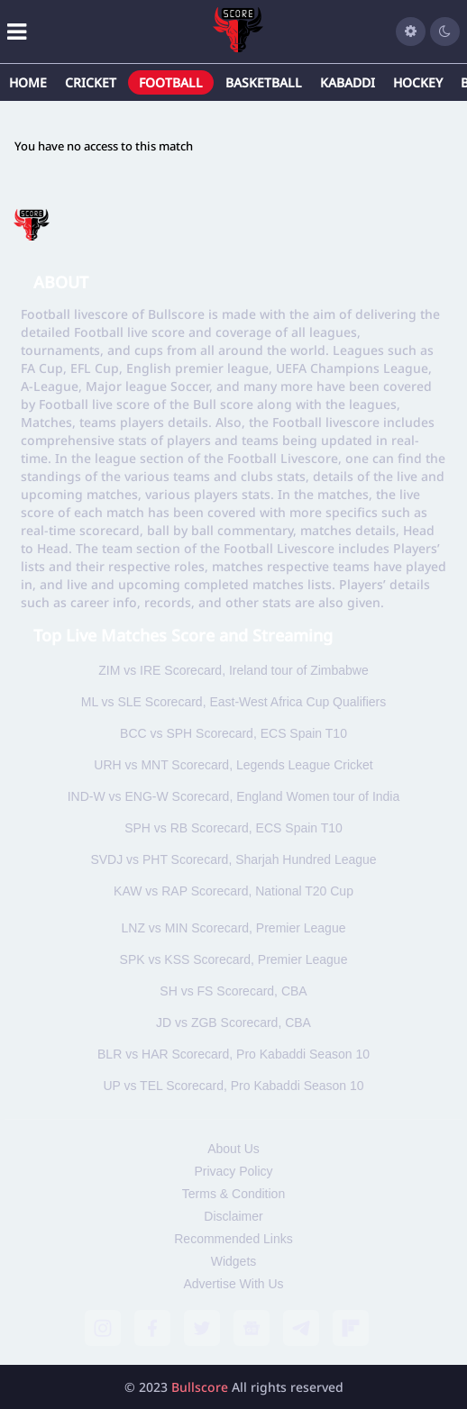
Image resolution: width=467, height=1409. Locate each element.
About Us (233, 1148)
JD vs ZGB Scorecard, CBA (233, 1022)
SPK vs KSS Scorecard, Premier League (234, 959)
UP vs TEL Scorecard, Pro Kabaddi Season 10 (233, 1085)
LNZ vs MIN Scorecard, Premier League (234, 928)
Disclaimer (233, 1216)
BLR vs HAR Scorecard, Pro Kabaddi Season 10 (233, 1054)
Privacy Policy (233, 1171)
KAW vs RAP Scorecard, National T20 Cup (233, 891)
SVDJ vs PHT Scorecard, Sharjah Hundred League (233, 859)
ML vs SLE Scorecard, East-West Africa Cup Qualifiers (233, 702)
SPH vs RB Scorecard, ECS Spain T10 (233, 828)
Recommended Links (233, 1239)
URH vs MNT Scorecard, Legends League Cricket (233, 765)
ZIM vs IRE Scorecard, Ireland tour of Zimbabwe (233, 670)
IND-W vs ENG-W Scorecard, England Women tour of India (234, 796)
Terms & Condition (233, 1193)
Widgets (234, 1261)
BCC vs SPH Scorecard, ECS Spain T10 (233, 733)
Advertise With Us (233, 1284)
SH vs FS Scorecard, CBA (233, 991)
